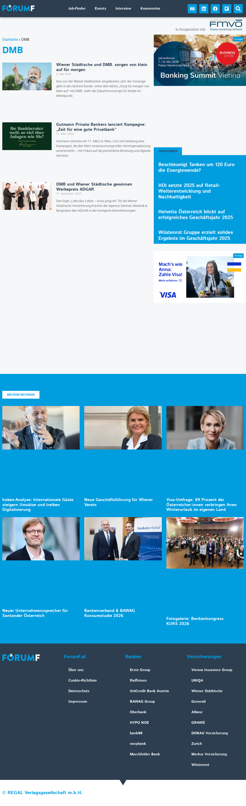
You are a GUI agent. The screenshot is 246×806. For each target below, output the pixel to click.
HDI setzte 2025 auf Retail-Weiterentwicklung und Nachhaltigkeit (189, 191)
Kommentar (150, 8)
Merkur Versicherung (209, 754)
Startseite (10, 39)
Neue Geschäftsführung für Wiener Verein (118, 502)
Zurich (196, 743)
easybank (138, 743)
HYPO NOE (139, 722)
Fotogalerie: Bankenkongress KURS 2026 (195, 621)
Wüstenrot (200, 765)
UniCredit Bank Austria (149, 691)
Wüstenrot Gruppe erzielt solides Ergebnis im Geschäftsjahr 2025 (195, 235)
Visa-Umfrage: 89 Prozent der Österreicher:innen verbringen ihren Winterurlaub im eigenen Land (201, 505)
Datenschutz (78, 691)
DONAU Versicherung (209, 733)
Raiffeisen (138, 680)
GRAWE (198, 722)
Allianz (197, 712)
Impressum (77, 701)
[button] (238, 8)
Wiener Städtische (207, 691)
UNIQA (197, 680)
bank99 (136, 733)
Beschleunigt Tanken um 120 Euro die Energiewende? (196, 167)
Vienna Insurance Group (211, 670)
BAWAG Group (142, 701)
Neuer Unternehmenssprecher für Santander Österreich (35, 613)
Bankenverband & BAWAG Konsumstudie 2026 (109, 613)
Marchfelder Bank (145, 754)
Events (100, 8)
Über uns (76, 670)
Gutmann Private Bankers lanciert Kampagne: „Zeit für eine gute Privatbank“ (101, 127)
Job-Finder (77, 8)
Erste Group (140, 670)
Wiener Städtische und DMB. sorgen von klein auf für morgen (101, 67)
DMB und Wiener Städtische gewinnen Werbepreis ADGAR (94, 186)
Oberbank (138, 712)
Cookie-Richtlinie (82, 680)
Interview (123, 8)
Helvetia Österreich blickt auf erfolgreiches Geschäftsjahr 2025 (195, 214)
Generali (198, 701)
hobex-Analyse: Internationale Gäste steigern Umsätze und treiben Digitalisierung (37, 505)
